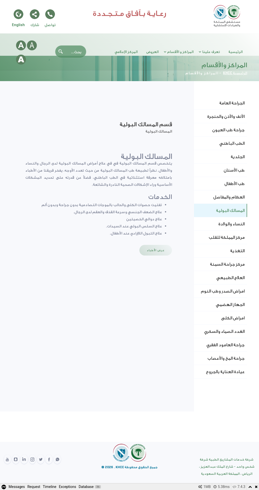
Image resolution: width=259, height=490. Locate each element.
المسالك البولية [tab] (230, 210)
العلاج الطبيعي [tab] (230, 277)
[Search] (70, 51)
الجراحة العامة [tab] (232, 103)
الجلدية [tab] (238, 156)
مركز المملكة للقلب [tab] (227, 237)
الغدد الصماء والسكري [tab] (224, 331)
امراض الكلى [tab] (233, 318)
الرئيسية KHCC (235, 73)
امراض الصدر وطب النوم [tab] (223, 291)
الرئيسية (235, 51)
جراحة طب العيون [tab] (228, 130)
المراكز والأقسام (202, 73)
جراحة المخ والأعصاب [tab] (226, 358)
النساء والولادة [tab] (231, 224)
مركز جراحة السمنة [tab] (227, 264)
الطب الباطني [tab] (232, 143)
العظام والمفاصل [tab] (229, 197)
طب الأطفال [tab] (234, 183)
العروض (152, 51)
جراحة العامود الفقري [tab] (225, 345)
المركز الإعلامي (126, 51)
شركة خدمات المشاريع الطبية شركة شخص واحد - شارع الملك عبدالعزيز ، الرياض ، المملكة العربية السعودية (226, 466)
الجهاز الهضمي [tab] (230, 304)
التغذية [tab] (237, 250)
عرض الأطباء (155, 250)
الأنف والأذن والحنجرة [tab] (226, 116)
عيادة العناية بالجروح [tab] (225, 371)
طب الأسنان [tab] (234, 170)
